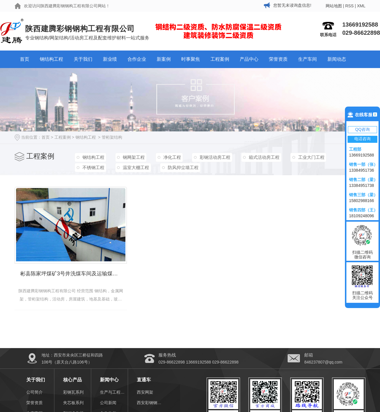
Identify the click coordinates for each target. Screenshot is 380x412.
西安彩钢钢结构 (151, 402)
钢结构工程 (51, 59)
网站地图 (334, 6)
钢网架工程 (133, 156)
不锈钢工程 (93, 167)
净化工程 (171, 156)
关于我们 (83, 59)
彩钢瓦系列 (73, 391)
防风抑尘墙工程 (182, 167)
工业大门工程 (309, 156)
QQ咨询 (362, 129)
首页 (24, 59)
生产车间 (307, 59)
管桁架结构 (112, 137)
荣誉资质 (278, 59)
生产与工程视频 (114, 391)
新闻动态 (336, 59)
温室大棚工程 (135, 167)
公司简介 (34, 391)
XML (361, 6)
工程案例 (219, 59)
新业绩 (110, 59)
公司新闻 (108, 402)
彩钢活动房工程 (213, 156)
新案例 (164, 59)
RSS (349, 6)
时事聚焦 (190, 59)
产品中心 (249, 59)
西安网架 (145, 391)
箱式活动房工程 (262, 156)
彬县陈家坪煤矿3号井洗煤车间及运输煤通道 (71, 273)
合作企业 (136, 59)
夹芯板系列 (73, 402)
